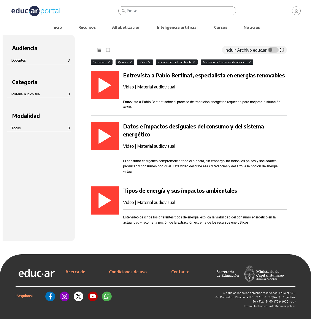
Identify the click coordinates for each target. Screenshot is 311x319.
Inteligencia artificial (177, 27)
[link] (296, 10)
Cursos (220, 27)
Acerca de (75, 271)
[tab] (99, 50)
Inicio (56, 27)
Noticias (252, 27)
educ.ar (231, 293)
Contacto (180, 271)
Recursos (87, 27)
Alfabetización (126, 27)
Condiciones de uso (128, 271)
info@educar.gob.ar (282, 306)
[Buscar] (181, 10)
